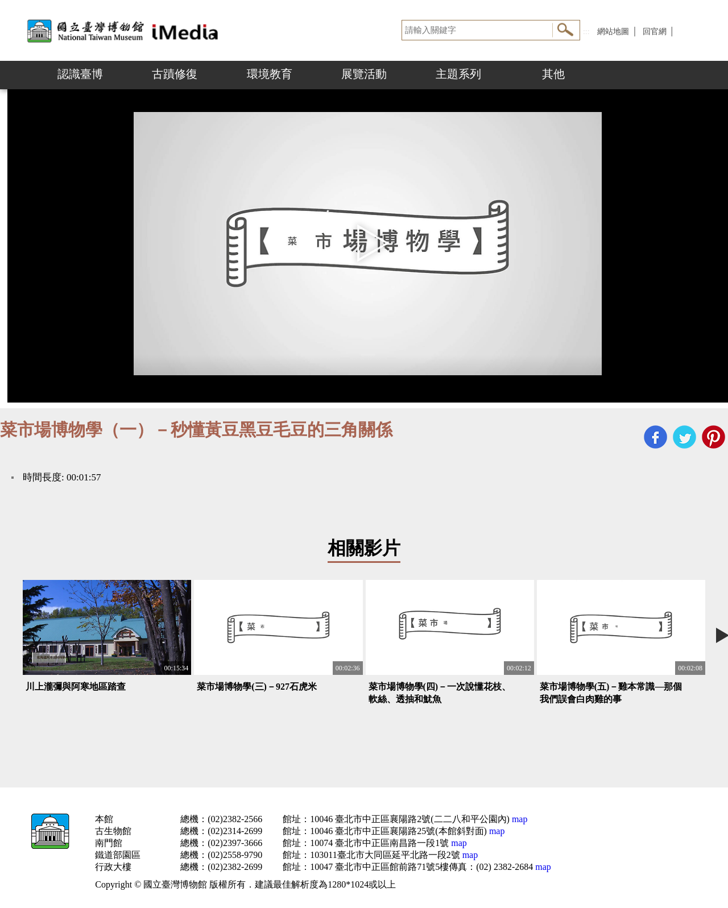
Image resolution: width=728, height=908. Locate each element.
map (519, 819)
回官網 (655, 31)
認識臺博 (80, 74)
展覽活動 (364, 74)
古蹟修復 (174, 74)
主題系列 (458, 74)
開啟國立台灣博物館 (125, 30)
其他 (553, 74)
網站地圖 (613, 31)
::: (586, 31)
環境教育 (269, 74)
